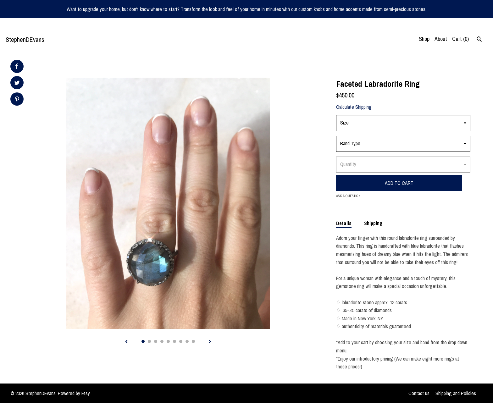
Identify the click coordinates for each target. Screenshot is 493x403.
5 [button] (168, 341)
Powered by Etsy (74, 393)
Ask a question (348, 196)
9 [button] (193, 341)
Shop (424, 39)
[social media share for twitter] (17, 83)
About (441, 39)
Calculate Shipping (354, 106)
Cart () (460, 39)
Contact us (418, 393)
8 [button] (187, 341)
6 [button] (174, 341)
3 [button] (155, 341)
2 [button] (149, 341)
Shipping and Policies (455, 393)
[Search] (479, 39)
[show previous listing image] (126, 342)
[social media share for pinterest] (17, 100)
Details (344, 223)
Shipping (373, 223)
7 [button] (180, 341)
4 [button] (161, 341)
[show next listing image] (210, 342)
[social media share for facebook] (16, 66)
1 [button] (143, 341)
